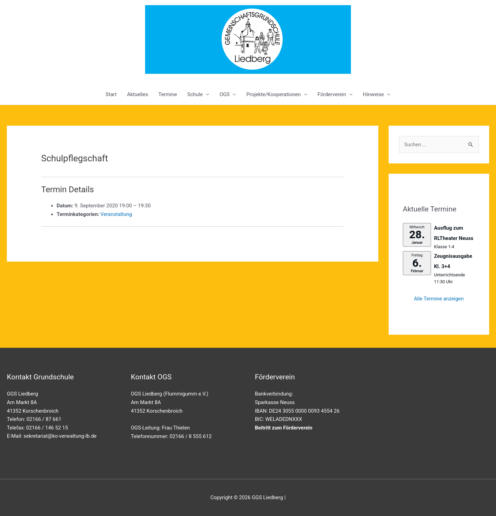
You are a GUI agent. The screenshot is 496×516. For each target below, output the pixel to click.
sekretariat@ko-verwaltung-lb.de (60, 436)
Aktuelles (137, 94)
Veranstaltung (116, 214)
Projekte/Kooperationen (273, 94)
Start (111, 94)
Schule (195, 94)
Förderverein (332, 94)
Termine (167, 94)
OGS (224, 94)
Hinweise (373, 94)
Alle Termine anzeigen (439, 299)
